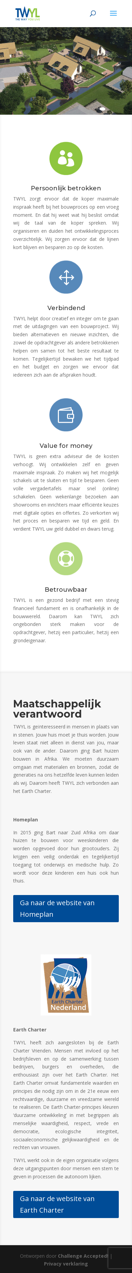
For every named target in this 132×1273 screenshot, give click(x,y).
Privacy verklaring (66, 1263)
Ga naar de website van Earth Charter (57, 1204)
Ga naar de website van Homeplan (57, 908)
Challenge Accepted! (83, 1256)
